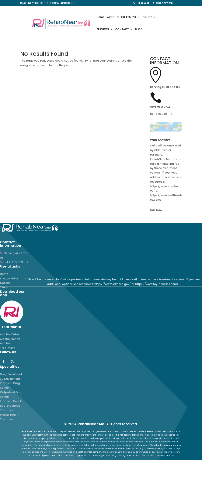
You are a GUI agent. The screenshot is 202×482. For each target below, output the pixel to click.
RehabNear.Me (91, 424)
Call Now (156, 210)
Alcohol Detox (9, 334)
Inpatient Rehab (11, 401)
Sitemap (5, 287)
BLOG (139, 29)
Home (100, 17)
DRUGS (147, 17)
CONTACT (122, 29)
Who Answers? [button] (161, 140)
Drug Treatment (11, 374)
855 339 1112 (164, 114)
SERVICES (102, 29)
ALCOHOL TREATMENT (121, 17)
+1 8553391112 (146, 3)
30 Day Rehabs (10, 379)
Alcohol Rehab (10, 339)
